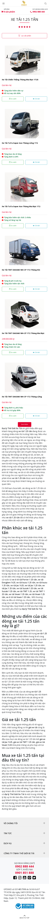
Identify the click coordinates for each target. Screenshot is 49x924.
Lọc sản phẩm (26, 36)
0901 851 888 (24, 873)
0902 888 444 (39, 11)
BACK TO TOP (24, 918)
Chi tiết (36, 99)
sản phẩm (9, 11)
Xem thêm (24, 424)
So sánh (12, 99)
